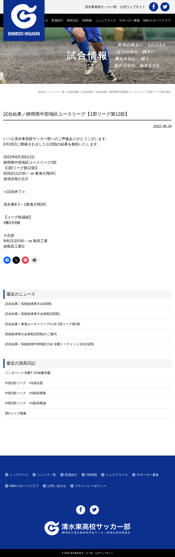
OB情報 (87, 20)
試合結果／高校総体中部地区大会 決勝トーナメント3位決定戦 (49, 344)
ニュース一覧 (46, 475)
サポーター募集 (129, 20)
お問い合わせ (56, 486)
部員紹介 (57, 20)
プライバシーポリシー (91, 486)
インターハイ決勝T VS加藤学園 (27, 373)
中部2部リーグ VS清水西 (24, 383)
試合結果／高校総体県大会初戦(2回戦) (32, 314)
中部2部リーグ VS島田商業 (25, 393)
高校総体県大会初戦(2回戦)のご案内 (31, 334)
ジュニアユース (105, 20)
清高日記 (72, 20)
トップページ (18, 475)
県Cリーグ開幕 (15, 413)
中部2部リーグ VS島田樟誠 (25, 403)
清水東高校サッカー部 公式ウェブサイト (91, 553)
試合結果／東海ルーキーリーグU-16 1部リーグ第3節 (42, 324)
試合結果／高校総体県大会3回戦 (28, 304)
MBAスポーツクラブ (156, 20)
